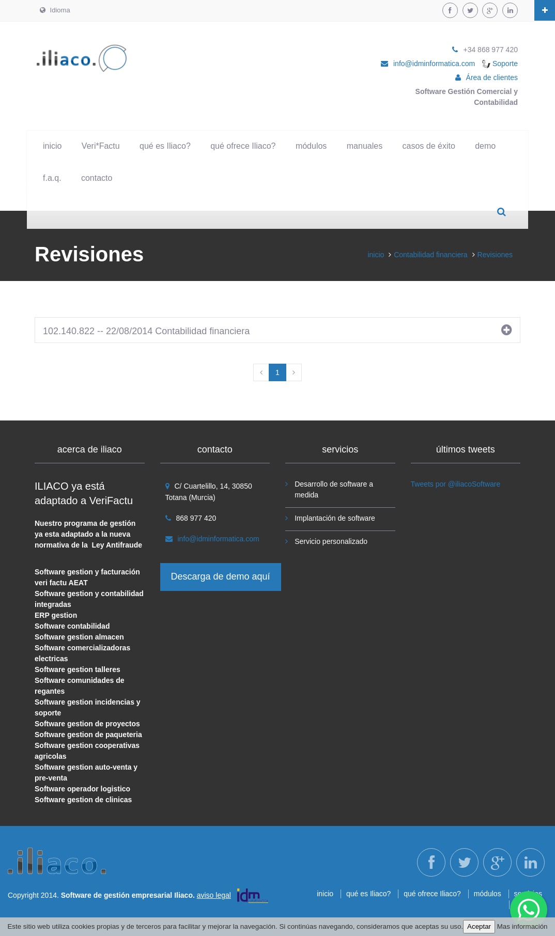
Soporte (500, 63)
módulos (311, 146)
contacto (96, 178)
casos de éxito (429, 146)
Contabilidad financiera (430, 255)
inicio (52, 146)
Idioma (55, 10)
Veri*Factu (101, 146)
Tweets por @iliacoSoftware (456, 484)
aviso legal (214, 895)
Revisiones (495, 255)
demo (485, 146)
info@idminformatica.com (434, 63)
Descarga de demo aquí (220, 576)
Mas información (522, 926)
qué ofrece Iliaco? (242, 146)
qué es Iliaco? (165, 146)
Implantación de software (335, 518)
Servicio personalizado (331, 541)
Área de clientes (492, 77)
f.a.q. (52, 178)
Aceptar (479, 926)
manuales (364, 146)
